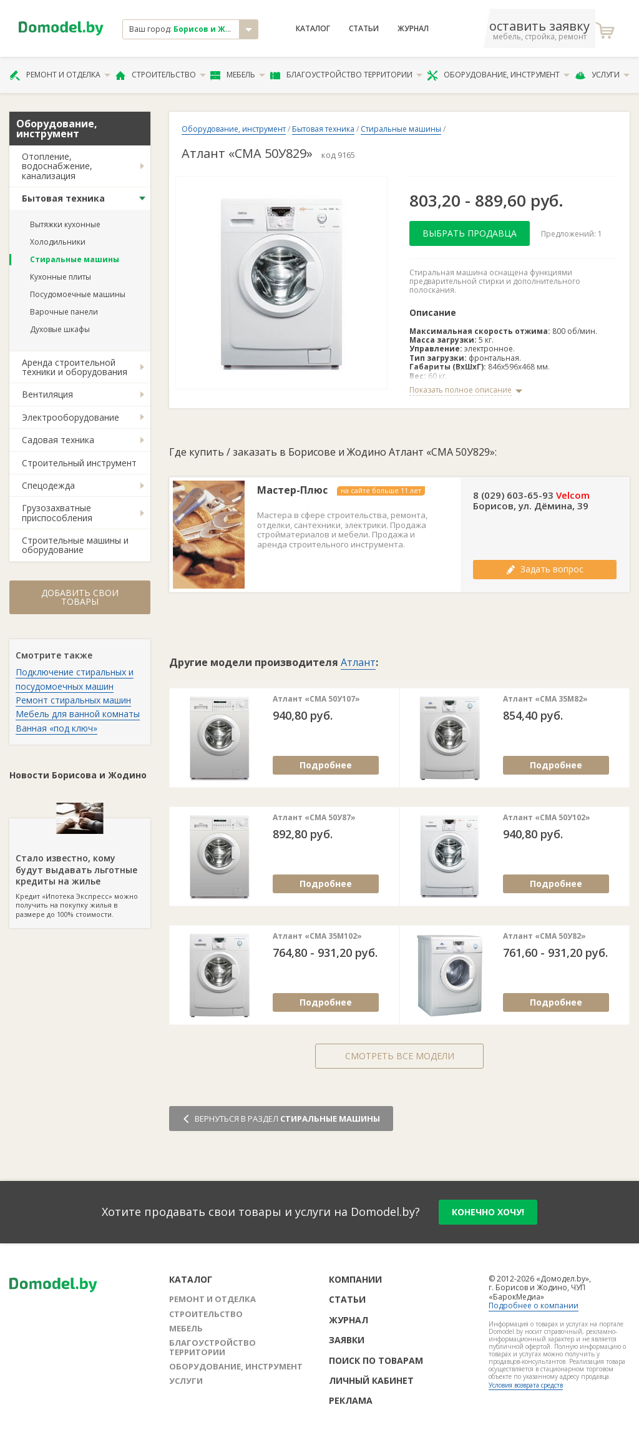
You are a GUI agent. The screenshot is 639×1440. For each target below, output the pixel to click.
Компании (355, 1279)
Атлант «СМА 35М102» (317, 936)
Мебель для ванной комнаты (78, 714)
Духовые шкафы (60, 329)
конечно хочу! (488, 1212)
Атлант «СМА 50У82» (544, 936)
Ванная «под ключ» (56, 728)
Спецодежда (48, 485)
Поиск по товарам (376, 1360)
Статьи (364, 29)
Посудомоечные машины (77, 294)
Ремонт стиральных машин (73, 700)
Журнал (413, 29)
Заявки (346, 1339)
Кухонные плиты (60, 277)
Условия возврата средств (526, 1385)
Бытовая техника (63, 198)
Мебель (237, 75)
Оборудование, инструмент (498, 75)
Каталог (313, 29)
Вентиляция (47, 394)
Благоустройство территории (346, 75)
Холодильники (57, 242)
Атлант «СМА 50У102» (546, 817)
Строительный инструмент (79, 463)
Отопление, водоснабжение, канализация (57, 166)
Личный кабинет (371, 1380)
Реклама (351, 1400)
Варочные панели (64, 311)
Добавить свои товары (80, 597)
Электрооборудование (70, 417)
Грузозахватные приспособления (57, 512)
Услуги (602, 75)
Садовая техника (58, 440)
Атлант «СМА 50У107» (316, 699)
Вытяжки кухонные (65, 224)
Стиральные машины (74, 259)
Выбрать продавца (469, 233)
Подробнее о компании (533, 1305)
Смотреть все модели (399, 1056)
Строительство (160, 75)
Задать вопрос (544, 569)
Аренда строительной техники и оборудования (74, 367)
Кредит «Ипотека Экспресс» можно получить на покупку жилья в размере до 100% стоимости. (80, 868)
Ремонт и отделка (59, 75)
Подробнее (326, 765)
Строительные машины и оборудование (75, 545)
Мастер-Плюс (292, 490)
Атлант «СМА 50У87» (314, 817)
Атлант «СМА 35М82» (545, 699)
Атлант (358, 662)
